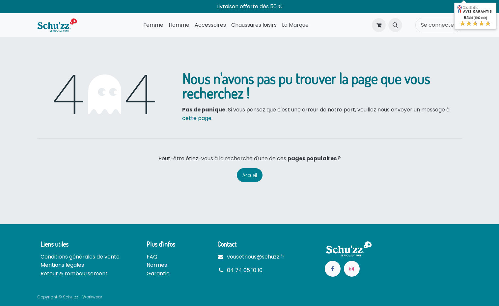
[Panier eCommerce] (379, 25)
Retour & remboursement (74, 273)
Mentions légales (62, 265)
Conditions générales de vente (80, 256)
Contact (226, 244)
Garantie (158, 273)
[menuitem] (153, 25)
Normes (157, 265)
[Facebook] (333, 269)
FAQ (152, 256)
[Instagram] (352, 269)
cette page (196, 118)
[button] (395, 25)
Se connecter (438, 25)
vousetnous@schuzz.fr (256, 256)
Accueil (249, 175)
